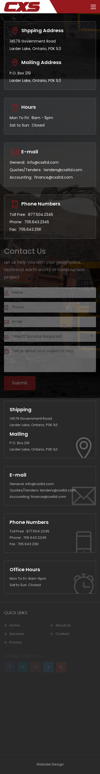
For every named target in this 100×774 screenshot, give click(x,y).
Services (16, 633)
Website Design (50, 764)
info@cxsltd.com (43, 162)
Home (14, 625)
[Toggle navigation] (93, 7)
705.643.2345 (36, 222)
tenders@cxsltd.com (62, 170)
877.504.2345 (40, 214)
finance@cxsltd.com (53, 177)
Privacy (15, 642)
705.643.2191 (30, 229)
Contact (62, 633)
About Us (63, 625)
